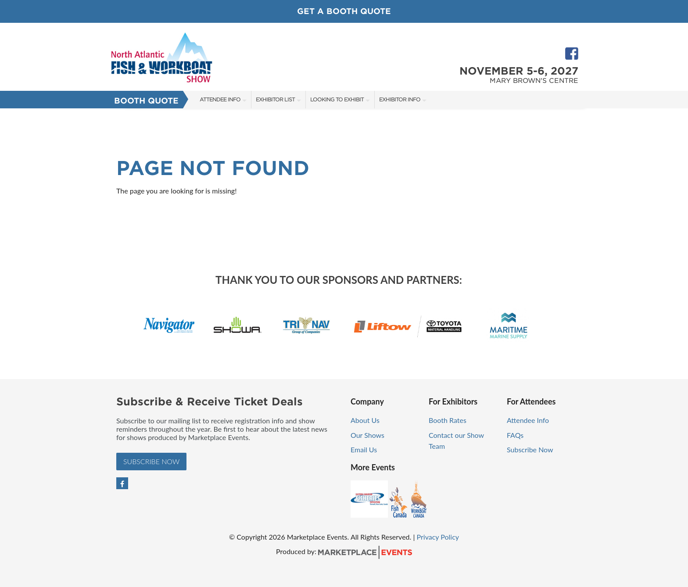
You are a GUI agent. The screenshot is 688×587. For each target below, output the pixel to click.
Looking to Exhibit (337, 99)
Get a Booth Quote (344, 11)
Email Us (364, 449)
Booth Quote (146, 100)
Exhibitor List (275, 99)
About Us (365, 420)
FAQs (515, 435)
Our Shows (367, 435)
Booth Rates (447, 420)
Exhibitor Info (399, 99)
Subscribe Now (151, 461)
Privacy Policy (438, 537)
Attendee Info (220, 99)
